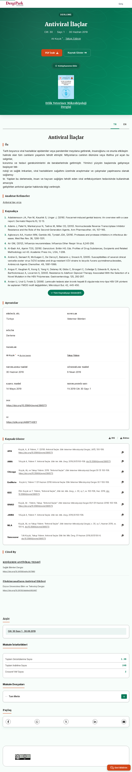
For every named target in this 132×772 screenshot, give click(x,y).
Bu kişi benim (24, 355)
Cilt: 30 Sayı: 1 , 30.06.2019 (22, 631)
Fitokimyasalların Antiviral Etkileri (24, 581)
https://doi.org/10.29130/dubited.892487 (20, 590)
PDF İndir (51, 52)
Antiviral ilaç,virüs (12, 202)
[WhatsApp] (37, 721)
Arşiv (6, 618)
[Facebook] (8, 721)
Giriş (121, 4)
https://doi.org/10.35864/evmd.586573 (26, 405)
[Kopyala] (122, 452)
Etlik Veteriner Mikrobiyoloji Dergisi (66, 104)
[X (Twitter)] (66, 721)
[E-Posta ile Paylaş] (123, 721)
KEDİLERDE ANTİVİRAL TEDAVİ (21, 562)
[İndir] (124, 696)
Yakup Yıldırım (73, 38)
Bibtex (124, 438)
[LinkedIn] (94, 721)
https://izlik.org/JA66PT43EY (21, 422)
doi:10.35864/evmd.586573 (98, 461)
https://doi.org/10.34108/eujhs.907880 (19, 571)
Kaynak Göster (77, 53)
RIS (112, 438)
